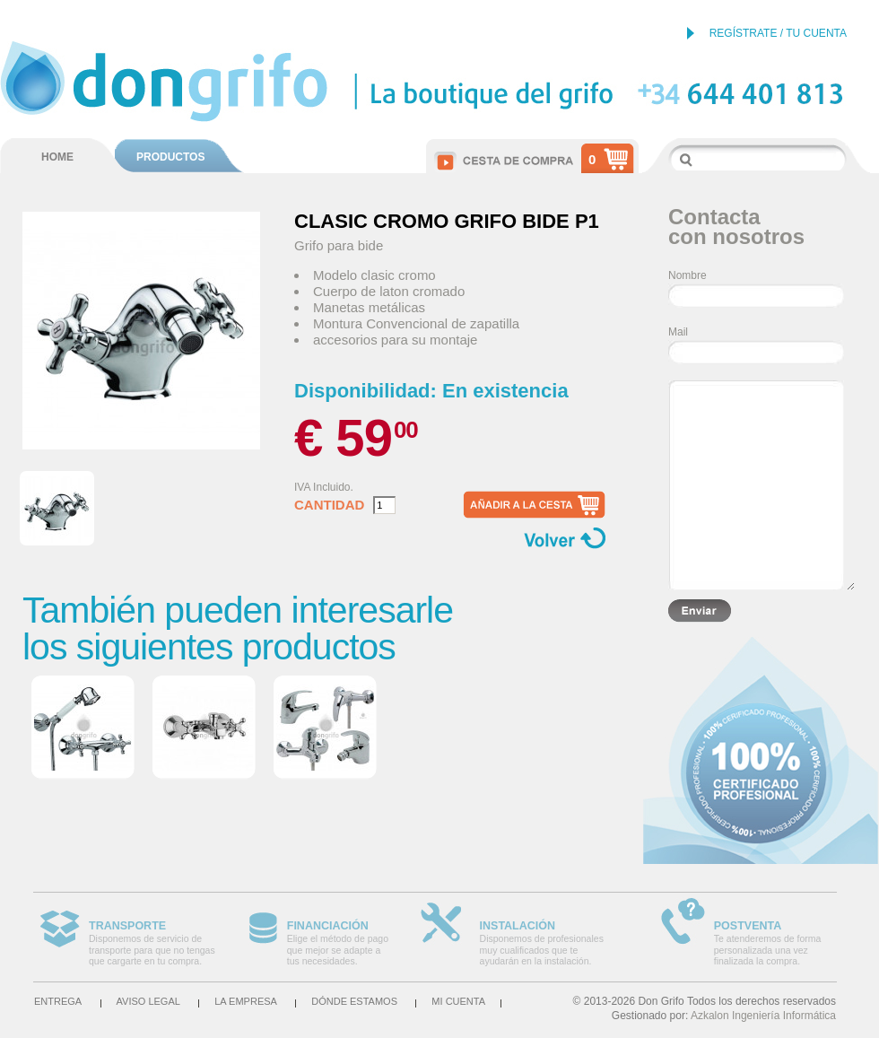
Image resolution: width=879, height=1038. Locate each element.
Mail (678, 332)
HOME (57, 157)
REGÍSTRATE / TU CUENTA (778, 33)
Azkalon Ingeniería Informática (763, 1015)
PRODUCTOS (170, 157)
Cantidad (329, 505)
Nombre (687, 275)
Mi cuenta (458, 1001)
